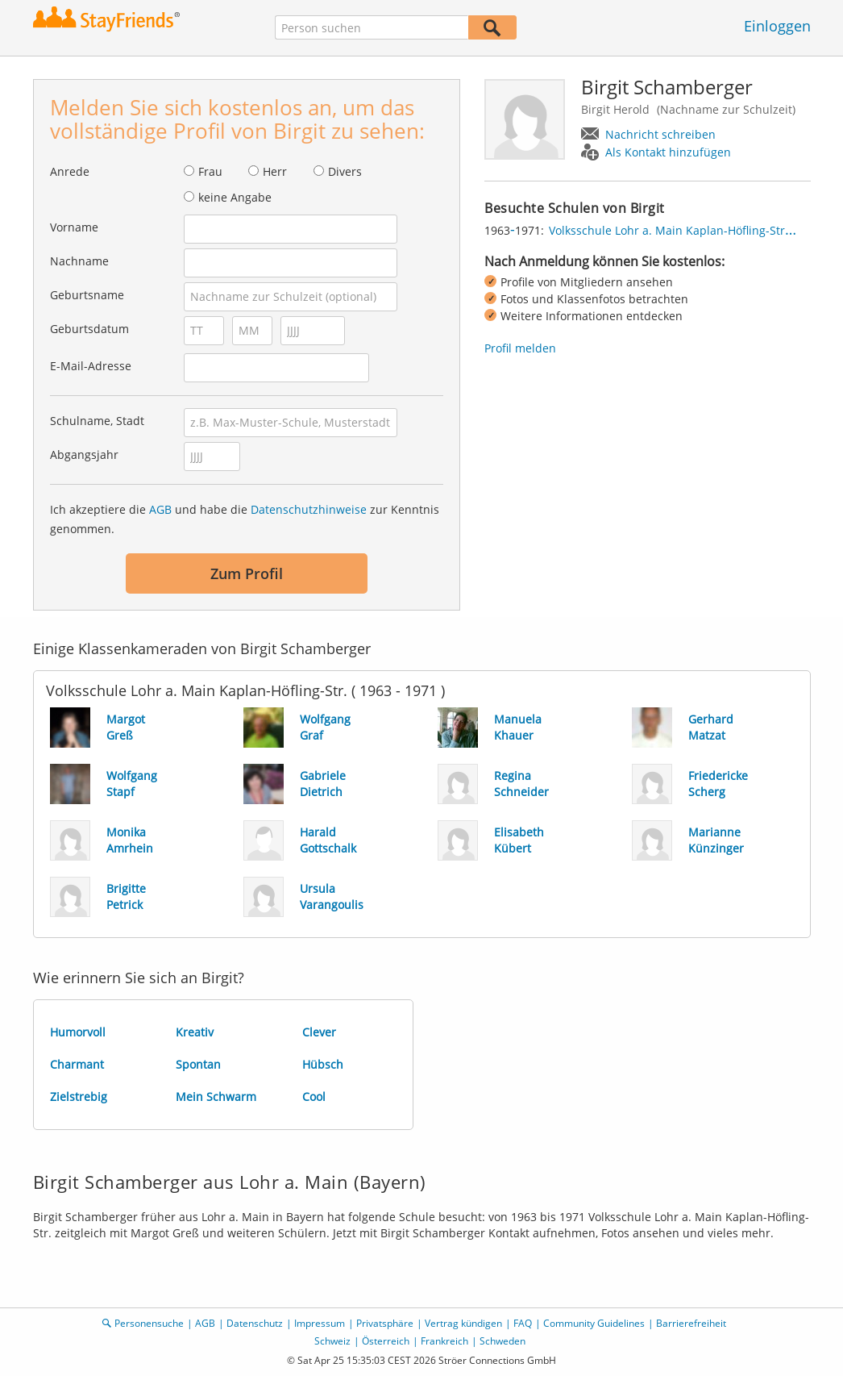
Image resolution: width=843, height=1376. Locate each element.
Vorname (74, 227)
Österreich (385, 1341)
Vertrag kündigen (463, 1323)
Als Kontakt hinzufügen (668, 152)
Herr (275, 171)
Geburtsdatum (89, 328)
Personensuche (149, 1323)
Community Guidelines (594, 1323)
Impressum (319, 1323)
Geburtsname (87, 294)
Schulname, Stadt (97, 420)
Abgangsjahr (84, 454)
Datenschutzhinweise (309, 509)
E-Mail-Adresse (90, 365)
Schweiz (332, 1341)
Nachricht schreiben (660, 134)
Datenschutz (254, 1323)
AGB (160, 509)
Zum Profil (246, 573)
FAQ (522, 1323)
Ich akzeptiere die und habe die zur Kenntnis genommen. (244, 519)
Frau (210, 171)
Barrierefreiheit (691, 1323)
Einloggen (777, 25)
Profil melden (520, 348)
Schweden (502, 1341)
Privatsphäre (384, 1323)
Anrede (69, 171)
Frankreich (444, 1341)
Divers (345, 171)
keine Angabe (235, 197)
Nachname (79, 261)
